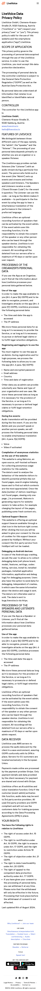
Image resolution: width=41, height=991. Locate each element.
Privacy (18, 983)
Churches (26, 939)
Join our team (28, 923)
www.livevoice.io (10, 126)
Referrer (25, 947)
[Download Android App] (28, 963)
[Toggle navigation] (37, 3)
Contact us (26, 985)
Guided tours (22, 934)
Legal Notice (8, 983)
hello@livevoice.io (11, 129)
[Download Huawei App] (20, 968)
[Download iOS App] (13, 963)
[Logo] (9, 3)
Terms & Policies (29, 983)
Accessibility (15, 985)
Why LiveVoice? (13, 923)
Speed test (20, 955)
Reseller (16, 947)
